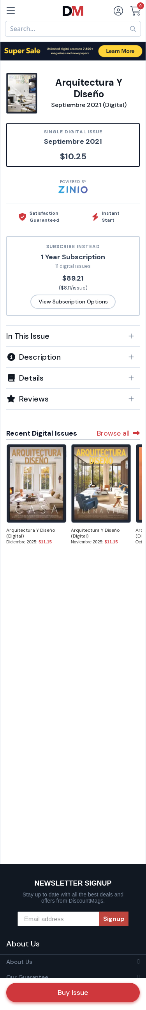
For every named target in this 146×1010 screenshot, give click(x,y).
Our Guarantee (27, 977)
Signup (114, 919)
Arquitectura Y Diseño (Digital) (30, 533)
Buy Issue (73, 992)
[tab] (73, 335)
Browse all (118, 433)
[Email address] (58, 919)
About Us (19, 962)
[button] (73, 336)
